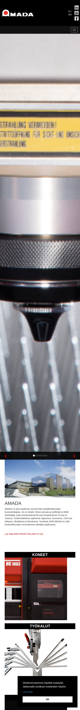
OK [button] (47, 699)
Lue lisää (28, 692)
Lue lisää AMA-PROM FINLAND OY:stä (24, 534)
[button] (6, 456)
